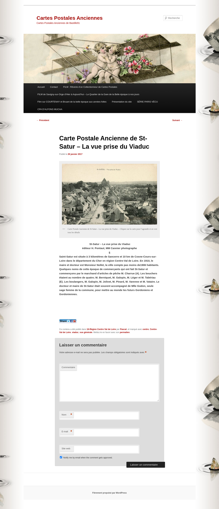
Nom (67, 414)
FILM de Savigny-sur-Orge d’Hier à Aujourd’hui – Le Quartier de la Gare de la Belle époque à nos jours (88, 94)
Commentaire (68, 367)
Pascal (123, 329)
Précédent (43, 120)
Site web (66, 448)
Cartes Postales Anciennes (70, 18)
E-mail (67, 431)
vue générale (86, 332)
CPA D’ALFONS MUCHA (50, 109)
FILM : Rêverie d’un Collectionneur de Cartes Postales (90, 87)
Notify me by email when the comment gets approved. (86, 457)
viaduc (75, 332)
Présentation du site (122, 101)
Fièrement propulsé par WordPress (109, 493)
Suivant (177, 120)
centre (146, 329)
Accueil (41, 87)
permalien (125, 332)
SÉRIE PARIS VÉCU (147, 101)
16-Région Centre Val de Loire (101, 329)
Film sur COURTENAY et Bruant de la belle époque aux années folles (72, 101)
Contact (54, 87)
